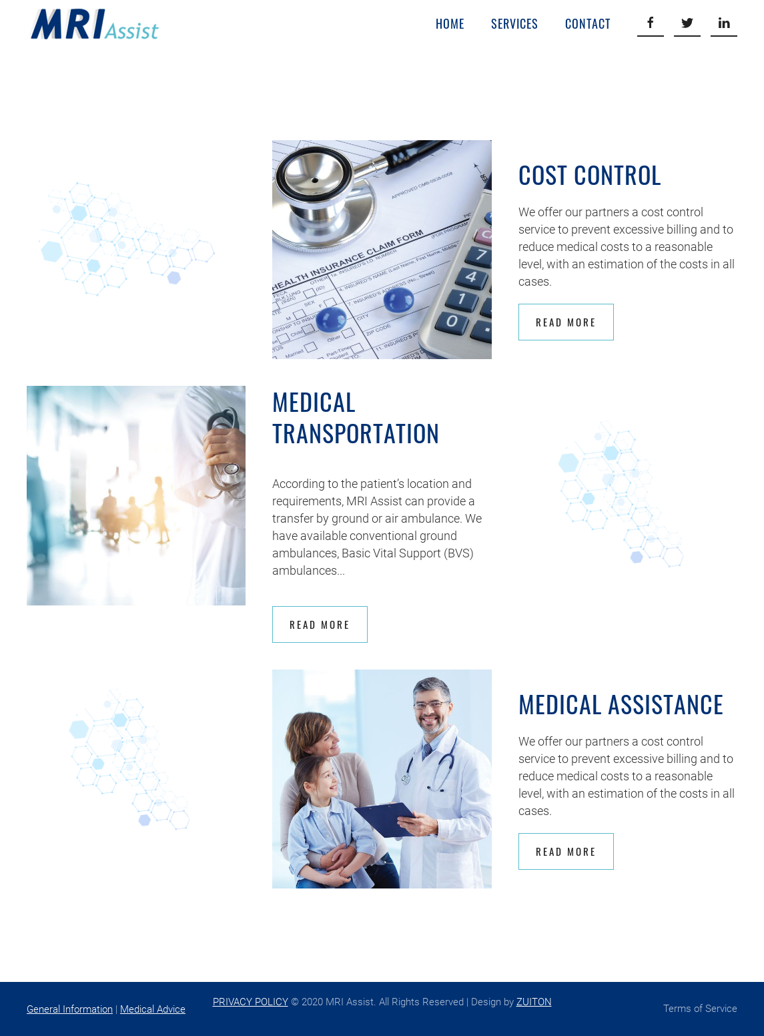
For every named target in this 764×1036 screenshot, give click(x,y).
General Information (70, 1009)
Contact (588, 23)
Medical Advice (152, 1009)
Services (514, 23)
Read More (566, 321)
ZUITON (534, 1002)
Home (450, 23)
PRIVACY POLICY (250, 1002)
